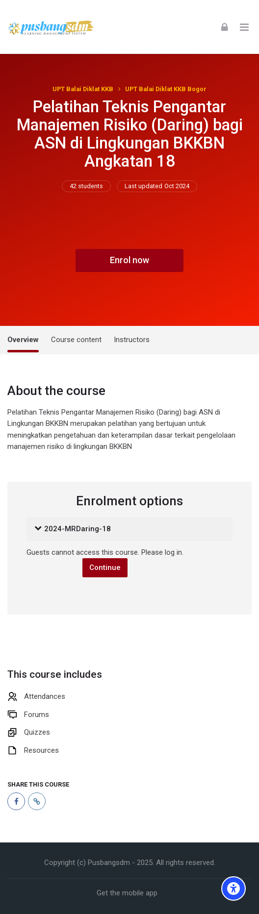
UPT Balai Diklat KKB (82, 89)
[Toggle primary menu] (244, 27)
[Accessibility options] (233, 888)
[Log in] (224, 26)
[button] (38, 529)
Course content (76, 339)
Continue (105, 567)
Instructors (132, 339)
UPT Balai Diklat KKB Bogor (166, 89)
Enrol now (129, 260)
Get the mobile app (127, 893)
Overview (23, 339)
